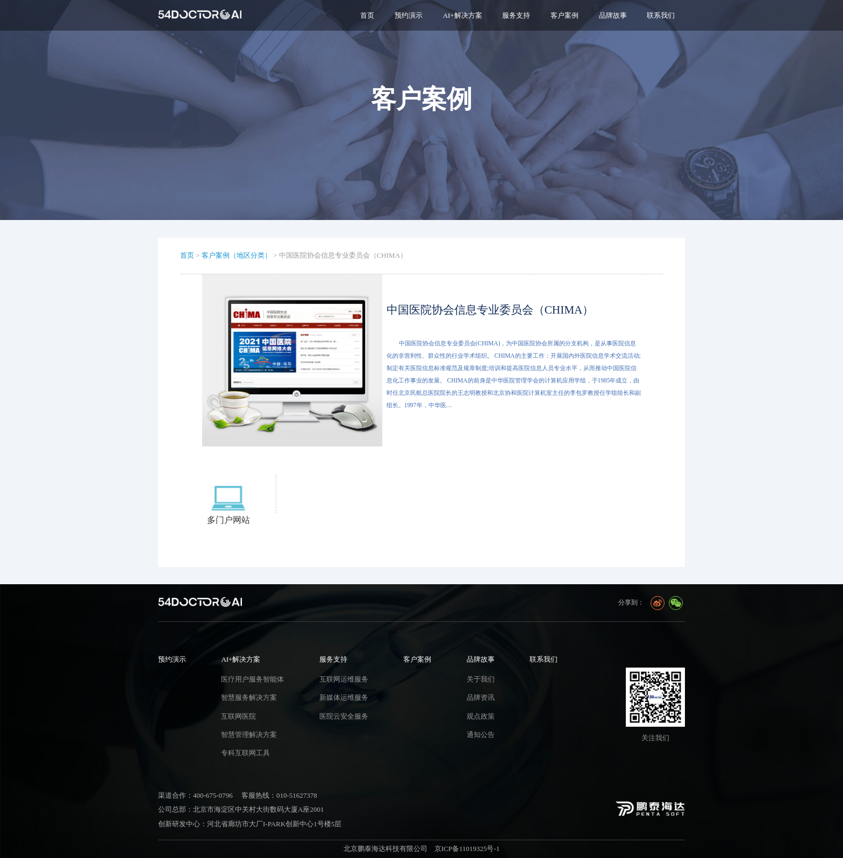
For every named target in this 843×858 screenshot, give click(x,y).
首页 (367, 15)
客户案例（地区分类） (237, 255)
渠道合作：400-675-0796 (195, 795)
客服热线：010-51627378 (279, 795)
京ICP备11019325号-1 (467, 849)
